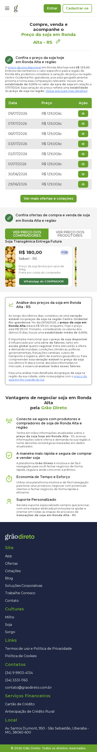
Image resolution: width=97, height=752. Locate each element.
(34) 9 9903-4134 (19, 673)
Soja (8, 625)
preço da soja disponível (24, 67)
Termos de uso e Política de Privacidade (38, 649)
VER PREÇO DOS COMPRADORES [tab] (27, 234)
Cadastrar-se (77, 8)
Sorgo (10, 632)
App (8, 556)
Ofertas (11, 564)
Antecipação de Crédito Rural (30, 711)
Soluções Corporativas (23, 586)
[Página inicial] (16, 8)
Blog (9, 578)
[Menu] (7, 8)
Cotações (13, 571)
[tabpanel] (48, 263)
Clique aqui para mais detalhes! (67, 91)
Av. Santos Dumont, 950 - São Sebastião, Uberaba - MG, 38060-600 (47, 730)
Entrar (52, 8)
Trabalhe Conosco (20, 593)
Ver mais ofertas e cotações (48, 199)
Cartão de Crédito (20, 704)
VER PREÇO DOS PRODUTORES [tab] (70, 234)
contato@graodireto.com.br (28, 688)
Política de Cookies (21, 656)
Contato (12, 601)
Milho (9, 617)
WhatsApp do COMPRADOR (44, 281)
